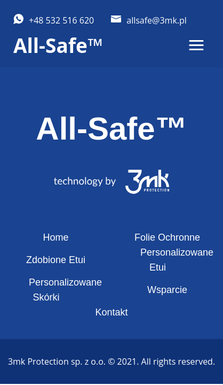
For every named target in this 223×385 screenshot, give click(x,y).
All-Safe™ (58, 45)
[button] (196, 45)
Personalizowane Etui (176, 260)
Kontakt (111, 312)
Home (55, 237)
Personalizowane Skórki (65, 290)
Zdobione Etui (55, 260)
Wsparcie (167, 289)
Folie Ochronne (167, 237)
